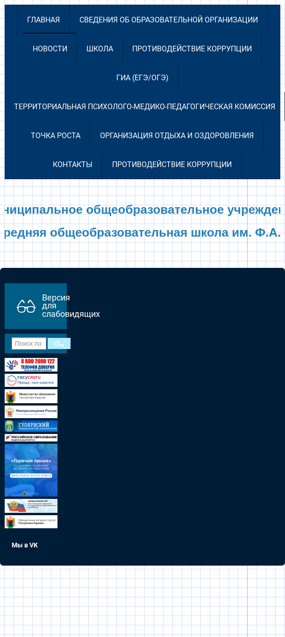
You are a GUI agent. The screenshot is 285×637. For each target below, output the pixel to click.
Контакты (73, 164)
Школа (99, 48)
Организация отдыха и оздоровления (177, 135)
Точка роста (55, 135)
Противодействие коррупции (192, 48)
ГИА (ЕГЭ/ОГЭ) (142, 77)
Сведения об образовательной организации (168, 19)
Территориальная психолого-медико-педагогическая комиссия (144, 106)
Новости (50, 48)
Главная (43, 19)
